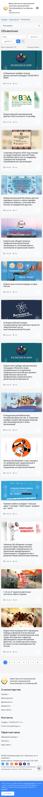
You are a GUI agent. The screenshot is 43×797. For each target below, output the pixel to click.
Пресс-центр (14, 19)
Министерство (7, 698)
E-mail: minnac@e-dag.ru (11, 726)
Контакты (5, 741)
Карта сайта (6, 745)
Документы (6, 706)
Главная (4, 19)
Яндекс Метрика (29, 783)
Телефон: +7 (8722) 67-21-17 (12, 722)
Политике (4, 789)
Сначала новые (33, 47)
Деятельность (7, 702)
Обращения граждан (9, 737)
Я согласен (8, 793)
